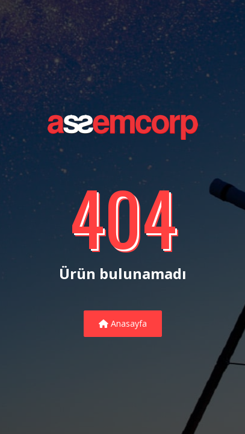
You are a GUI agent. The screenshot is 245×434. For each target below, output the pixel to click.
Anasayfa (123, 323)
